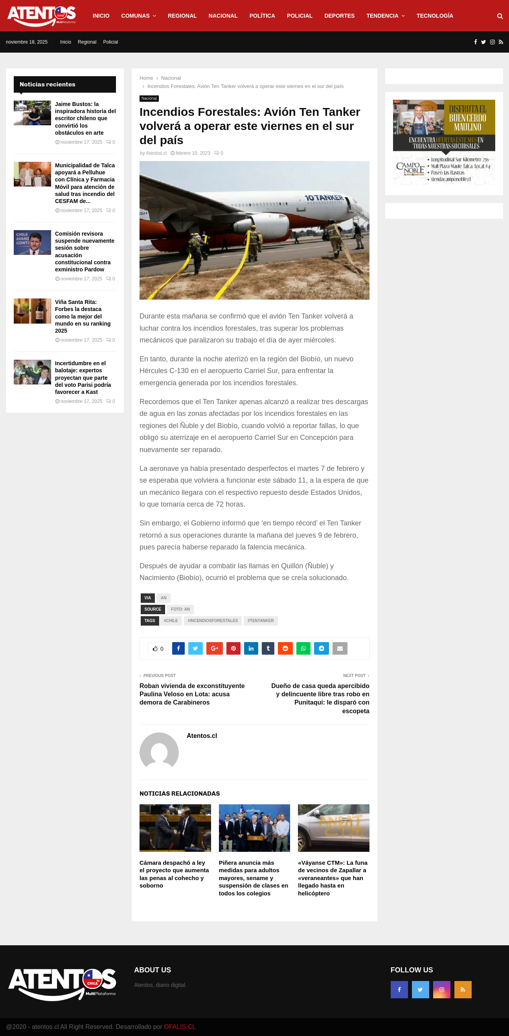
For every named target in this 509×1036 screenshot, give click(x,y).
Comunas (135, 16)
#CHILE (171, 621)
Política (262, 16)
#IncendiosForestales (213, 621)
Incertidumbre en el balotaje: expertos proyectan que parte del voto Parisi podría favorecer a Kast (83, 377)
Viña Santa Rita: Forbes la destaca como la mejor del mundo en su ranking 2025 (83, 316)
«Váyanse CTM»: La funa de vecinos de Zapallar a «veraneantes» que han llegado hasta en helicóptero (333, 878)
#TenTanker (261, 621)
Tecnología (435, 16)
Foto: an (180, 609)
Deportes (339, 16)
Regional (182, 16)
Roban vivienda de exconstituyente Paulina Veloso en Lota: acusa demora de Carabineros (192, 694)
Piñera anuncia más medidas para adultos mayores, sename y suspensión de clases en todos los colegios (253, 878)
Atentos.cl (156, 153)
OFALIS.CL (180, 1026)
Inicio (101, 16)
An (163, 598)
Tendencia (382, 16)
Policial (299, 16)
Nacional (223, 16)
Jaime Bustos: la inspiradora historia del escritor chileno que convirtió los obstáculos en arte (85, 118)
